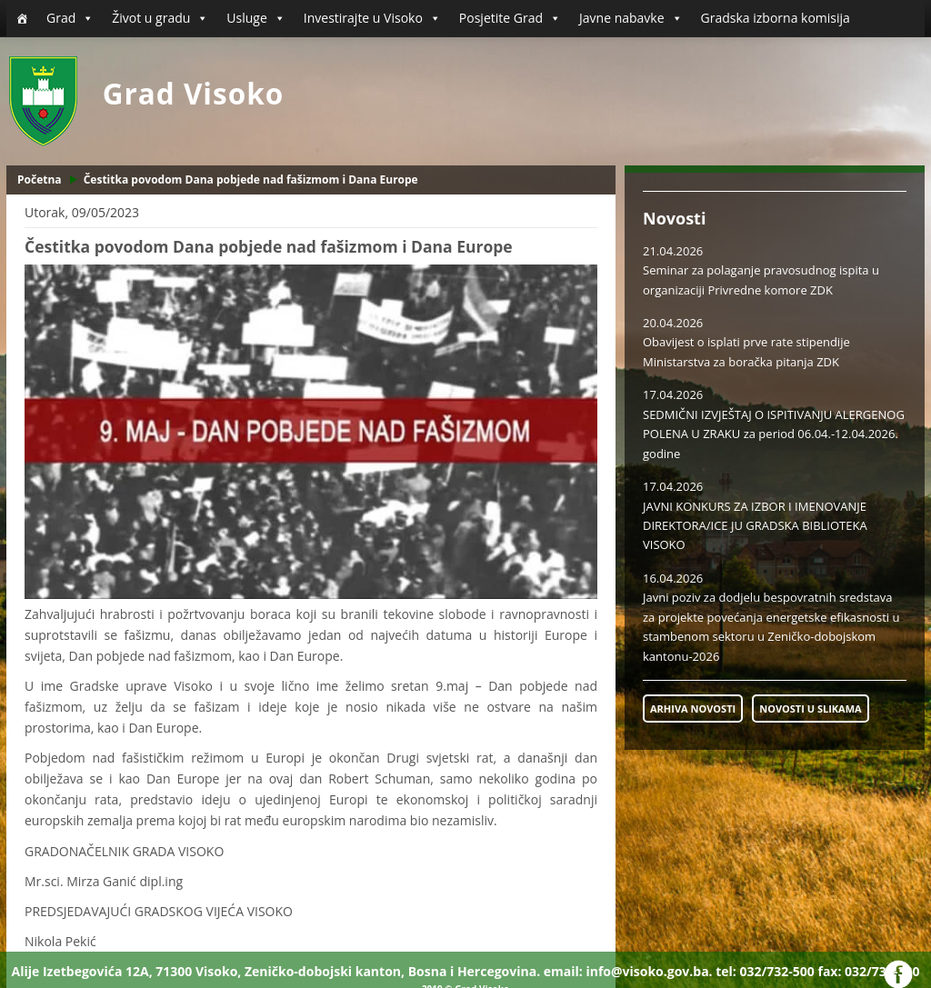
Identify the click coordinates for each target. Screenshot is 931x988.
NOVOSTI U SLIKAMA (810, 708)
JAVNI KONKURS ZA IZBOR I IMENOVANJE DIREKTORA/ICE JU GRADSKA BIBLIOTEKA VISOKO (755, 526)
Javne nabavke (631, 18)
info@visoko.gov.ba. (649, 971)
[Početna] (21, 18)
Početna (39, 179)
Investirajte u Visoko (372, 18)
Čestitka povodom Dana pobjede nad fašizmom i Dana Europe (251, 179)
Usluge (255, 18)
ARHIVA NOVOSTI (693, 708)
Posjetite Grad (510, 18)
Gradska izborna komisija (775, 17)
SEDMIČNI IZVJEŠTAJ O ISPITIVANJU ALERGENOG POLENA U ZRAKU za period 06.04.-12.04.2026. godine (774, 434)
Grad (70, 18)
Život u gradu (160, 18)
